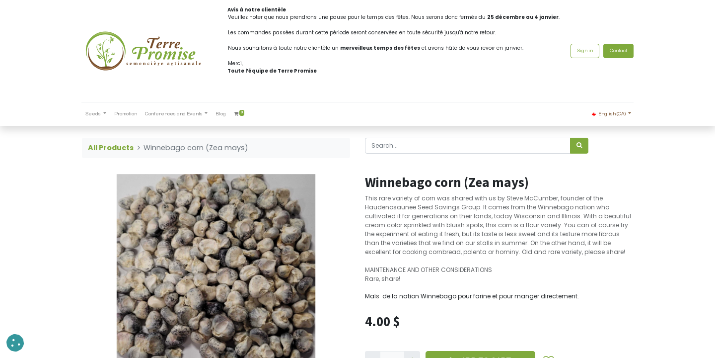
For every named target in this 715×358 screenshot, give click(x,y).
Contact (618, 50)
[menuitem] (126, 114)
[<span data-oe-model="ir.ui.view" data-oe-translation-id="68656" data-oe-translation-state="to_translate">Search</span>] (579, 146)
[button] (15, 343)
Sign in (584, 50)
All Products (111, 148)
